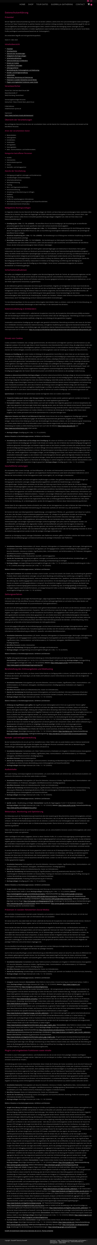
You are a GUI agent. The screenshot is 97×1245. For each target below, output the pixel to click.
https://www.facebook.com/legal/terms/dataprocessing (24, 1203)
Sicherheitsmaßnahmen (14, 58)
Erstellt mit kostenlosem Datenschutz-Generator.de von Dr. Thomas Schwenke (29, 1231)
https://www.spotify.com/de (66, 805)
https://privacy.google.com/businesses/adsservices (66, 903)
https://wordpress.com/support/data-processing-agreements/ (68, 734)
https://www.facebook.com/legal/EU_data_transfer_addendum (71, 1032)
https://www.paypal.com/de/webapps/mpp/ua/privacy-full (25, 665)
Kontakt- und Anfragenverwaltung (17, 72)
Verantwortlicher (12, 51)
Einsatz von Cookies (13, 63)
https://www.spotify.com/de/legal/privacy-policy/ (22, 808)
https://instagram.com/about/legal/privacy (35, 987)
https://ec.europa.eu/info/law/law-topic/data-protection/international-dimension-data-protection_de (60, 329)
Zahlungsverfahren (12, 68)
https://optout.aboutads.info (66, 426)
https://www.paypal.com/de (59, 663)
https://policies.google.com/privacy (72, 894)
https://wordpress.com (65, 731)
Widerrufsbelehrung (64, 1241)
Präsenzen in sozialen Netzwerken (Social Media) (22, 80)
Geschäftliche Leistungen (14, 65)
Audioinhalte (11, 75)
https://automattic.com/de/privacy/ (17, 734)
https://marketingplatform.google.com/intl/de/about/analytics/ (26, 894)
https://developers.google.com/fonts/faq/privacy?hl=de (61, 1165)
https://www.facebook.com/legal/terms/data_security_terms (70, 1191)
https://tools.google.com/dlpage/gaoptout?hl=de (38, 901)
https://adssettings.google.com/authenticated (21, 903)
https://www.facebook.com (15, 1030)
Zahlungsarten (54, 1243)
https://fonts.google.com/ (66, 1162)
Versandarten (53, 1241)
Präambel (10, 49)
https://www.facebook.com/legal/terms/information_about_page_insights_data (31, 1025)
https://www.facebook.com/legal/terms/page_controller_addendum (27, 1013)
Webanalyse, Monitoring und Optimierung (20, 77)
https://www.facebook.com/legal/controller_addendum (60, 1189)
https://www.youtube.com (66, 1222)
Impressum (53, 1240)
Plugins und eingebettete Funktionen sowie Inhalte (22, 82)
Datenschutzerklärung (77, 1241)
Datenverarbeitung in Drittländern (17, 60)
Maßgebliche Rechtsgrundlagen (16, 56)
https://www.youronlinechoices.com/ (16, 428)
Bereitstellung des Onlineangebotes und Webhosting (23, 70)
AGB (58, 1240)
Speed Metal (62, 1243)
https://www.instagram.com (71, 984)
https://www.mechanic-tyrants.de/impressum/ (19, 115)
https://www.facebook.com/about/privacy (52, 1030)
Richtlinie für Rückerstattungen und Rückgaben (73, 1240)
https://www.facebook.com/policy (26, 999)
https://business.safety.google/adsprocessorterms (42, 896)
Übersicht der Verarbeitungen (16, 53)
